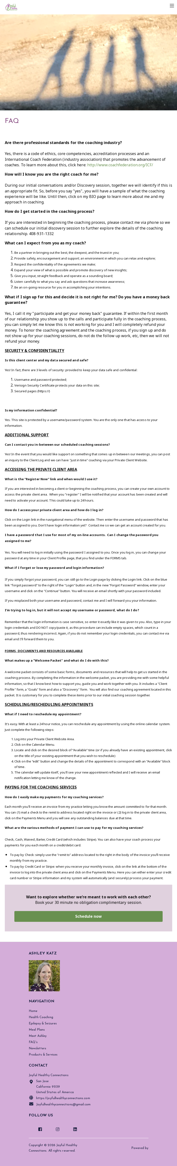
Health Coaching (41, 1017)
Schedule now (88, 916)
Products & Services (43, 1054)
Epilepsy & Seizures (43, 1023)
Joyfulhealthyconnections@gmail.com (60, 1104)
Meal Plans (37, 1029)
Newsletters (37, 1048)
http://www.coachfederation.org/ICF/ (120, 164)
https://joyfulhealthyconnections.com (59, 1098)
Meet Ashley (38, 1036)
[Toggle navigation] (172, 5)
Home (33, 1011)
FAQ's (33, 1042)
